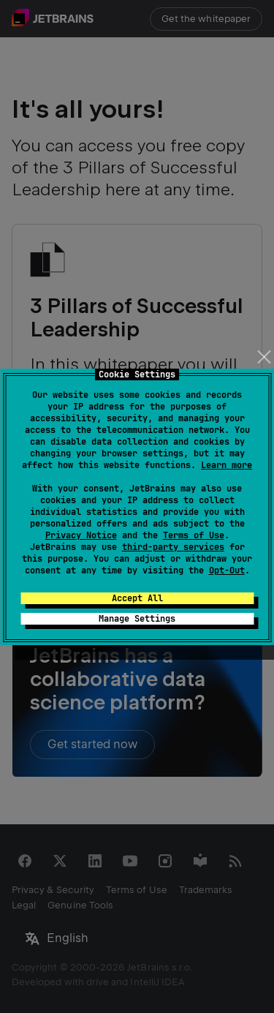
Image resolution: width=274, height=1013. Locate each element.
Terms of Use (193, 535)
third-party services (173, 547)
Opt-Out (227, 570)
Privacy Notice (81, 535)
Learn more (226, 465)
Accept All (137, 598)
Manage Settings (137, 619)
